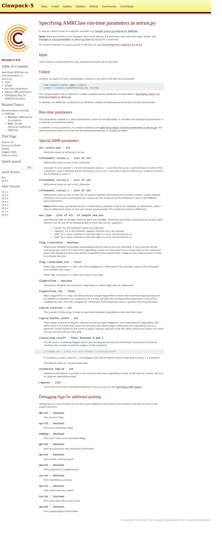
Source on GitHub (11, 145)
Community (109, 6)
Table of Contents (15, 66)
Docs (44, 6)
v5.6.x (5, 208)
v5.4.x (5, 201)
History (5, 148)
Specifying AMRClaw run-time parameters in (15, 75)
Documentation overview (15, 110)
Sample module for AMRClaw (19, 126)
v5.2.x (5, 195)
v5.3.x (5, 198)
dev (4, 177)
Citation (80, 6)
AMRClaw (10, 113)
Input (7, 82)
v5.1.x (5, 192)
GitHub (93, 6)
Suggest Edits (9, 152)
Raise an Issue (9, 155)
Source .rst (7, 142)
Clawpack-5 (18, 6)
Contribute (126, 6)
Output (8, 85)
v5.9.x (5, 180)
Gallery (67, 6)
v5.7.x (5, 211)
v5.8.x (5, 214)
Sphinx (206, 520)
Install (55, 6)
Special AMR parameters (18, 92)
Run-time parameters (16, 88)
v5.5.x (5, 205)
